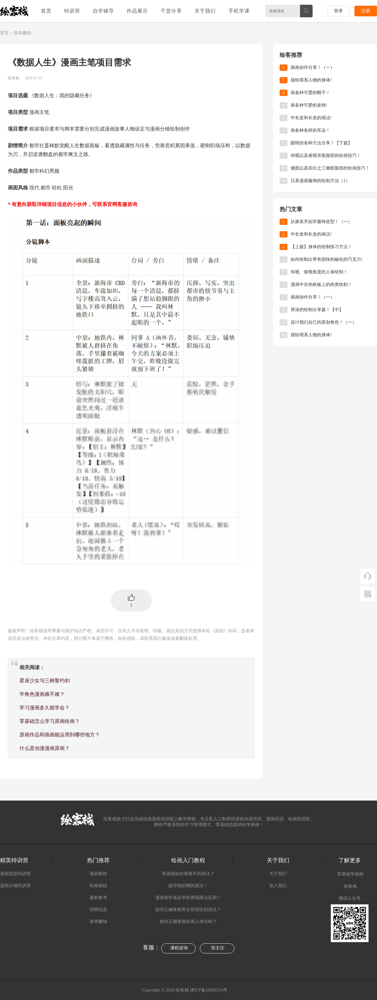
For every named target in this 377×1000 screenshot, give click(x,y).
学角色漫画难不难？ (42, 694)
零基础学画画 (350, 874)
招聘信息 (98, 909)
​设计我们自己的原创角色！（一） (324, 322)
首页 (46, 11)
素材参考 (98, 897)
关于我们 (205, 11)
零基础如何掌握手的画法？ (188, 873)
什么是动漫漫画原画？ (44, 748)
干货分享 (171, 11)
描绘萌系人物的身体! (311, 80)
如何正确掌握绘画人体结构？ (188, 921)
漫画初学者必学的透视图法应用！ (188, 897)
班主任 (217, 948)
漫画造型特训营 (15, 873)
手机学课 (239, 11)
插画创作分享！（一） (313, 67)
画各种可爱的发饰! (309, 105)
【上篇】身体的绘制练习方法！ (321, 246)
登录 (338, 10)
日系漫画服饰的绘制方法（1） (320, 180)
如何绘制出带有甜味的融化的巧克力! (327, 259)
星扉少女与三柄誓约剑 (44, 680)
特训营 (72, 11)
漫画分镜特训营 (15, 885)
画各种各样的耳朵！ (310, 130)
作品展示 (137, 11)
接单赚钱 (22, 33)
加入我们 (278, 885)
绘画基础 (98, 885)
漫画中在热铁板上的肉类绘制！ (321, 284)
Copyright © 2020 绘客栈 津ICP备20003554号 (185, 990)
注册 (365, 10)
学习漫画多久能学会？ (44, 707)
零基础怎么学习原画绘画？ (49, 721)
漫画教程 (98, 873)
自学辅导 (103, 11)
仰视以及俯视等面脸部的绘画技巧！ (326, 155)
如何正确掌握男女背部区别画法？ (188, 909)
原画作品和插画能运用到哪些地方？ (59, 734)
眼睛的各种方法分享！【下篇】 (321, 143)
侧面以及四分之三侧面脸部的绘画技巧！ (330, 168)
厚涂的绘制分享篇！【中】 (317, 309)
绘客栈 (350, 886)
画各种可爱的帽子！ (310, 92)
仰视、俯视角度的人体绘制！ (319, 272)
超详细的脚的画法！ (188, 885)
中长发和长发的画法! (311, 117)
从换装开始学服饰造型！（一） (321, 221)
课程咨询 (179, 948)
